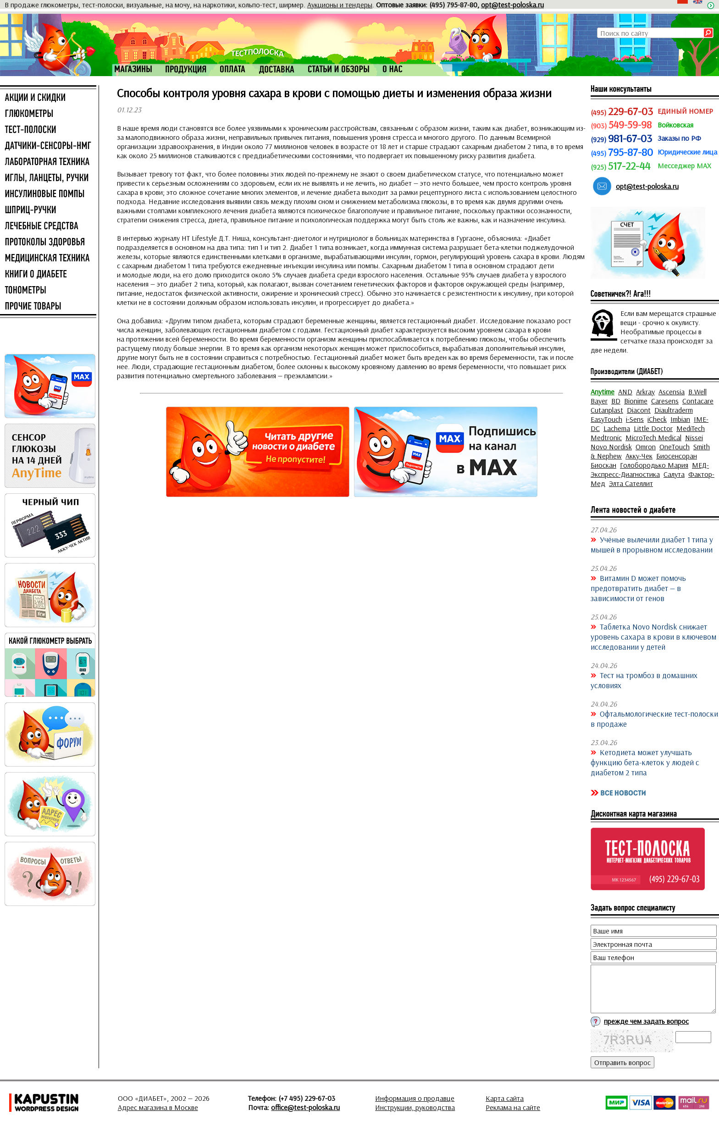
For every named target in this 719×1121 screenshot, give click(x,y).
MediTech (690, 428)
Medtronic (606, 437)
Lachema (616, 428)
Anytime (602, 391)
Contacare (697, 400)
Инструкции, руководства (415, 1107)
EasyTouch (606, 419)
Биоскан (603, 464)
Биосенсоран (676, 455)
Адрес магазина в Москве (158, 1107)
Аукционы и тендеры (339, 4)
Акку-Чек (639, 455)
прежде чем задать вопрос (646, 1021)
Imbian (680, 419)
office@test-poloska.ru (305, 1107)
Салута (674, 474)
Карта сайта (505, 1098)
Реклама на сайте (513, 1107)
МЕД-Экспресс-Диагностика (650, 469)
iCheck (657, 419)
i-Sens (635, 419)
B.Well (697, 391)
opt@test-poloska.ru (512, 4)
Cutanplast (607, 409)
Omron (646, 446)
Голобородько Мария (654, 464)
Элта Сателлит (631, 483)
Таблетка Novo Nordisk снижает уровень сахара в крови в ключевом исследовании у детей (653, 636)
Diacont (639, 409)
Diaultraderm (673, 409)
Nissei (694, 437)
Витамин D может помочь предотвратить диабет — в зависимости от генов (638, 588)
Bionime (635, 400)
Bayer (599, 400)
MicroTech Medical (653, 437)
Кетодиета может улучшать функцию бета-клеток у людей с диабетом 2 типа (645, 762)
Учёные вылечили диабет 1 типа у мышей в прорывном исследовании (652, 544)
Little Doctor (653, 428)
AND (625, 391)
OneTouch (674, 446)
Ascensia (671, 391)
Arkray (645, 391)
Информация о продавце (414, 1098)
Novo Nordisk (611, 446)
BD (615, 400)
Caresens (665, 400)
